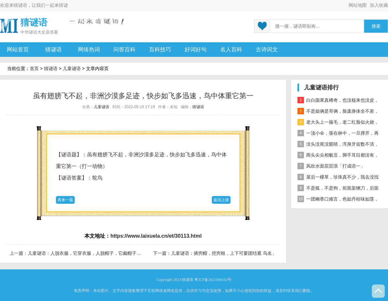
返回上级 (221, 200)
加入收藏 (379, 5)
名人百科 (231, 50)
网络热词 (89, 50)
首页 (34, 68)
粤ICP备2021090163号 (213, 279)
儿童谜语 (72, 68)
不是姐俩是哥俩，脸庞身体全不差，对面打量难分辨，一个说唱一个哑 (338, 112)
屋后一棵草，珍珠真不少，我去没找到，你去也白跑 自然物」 (338, 178)
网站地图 (358, 5)
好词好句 (196, 50)
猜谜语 (20, 5)
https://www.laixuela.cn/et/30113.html (155, 236)
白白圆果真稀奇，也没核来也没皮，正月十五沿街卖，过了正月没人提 (338, 101)
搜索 (376, 26)
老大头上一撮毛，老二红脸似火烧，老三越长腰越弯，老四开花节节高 (338, 123)
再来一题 (65, 200)
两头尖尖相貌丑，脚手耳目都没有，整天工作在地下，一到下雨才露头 (338, 156)
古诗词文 (267, 50)
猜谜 (63, 5)
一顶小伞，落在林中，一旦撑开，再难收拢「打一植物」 (338, 134)
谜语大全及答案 (43, 32)
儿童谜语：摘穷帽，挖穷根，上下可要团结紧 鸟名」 (223, 253)
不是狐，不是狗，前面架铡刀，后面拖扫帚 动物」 (338, 189)
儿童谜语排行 (321, 87)
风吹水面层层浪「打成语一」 (331, 166)
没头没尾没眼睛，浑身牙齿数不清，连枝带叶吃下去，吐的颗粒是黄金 (338, 145)
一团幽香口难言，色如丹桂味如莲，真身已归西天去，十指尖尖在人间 (338, 200)
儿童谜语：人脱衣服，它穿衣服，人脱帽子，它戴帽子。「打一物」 (96, 253)
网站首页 (18, 50)
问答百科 (124, 50)
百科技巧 (160, 50)
